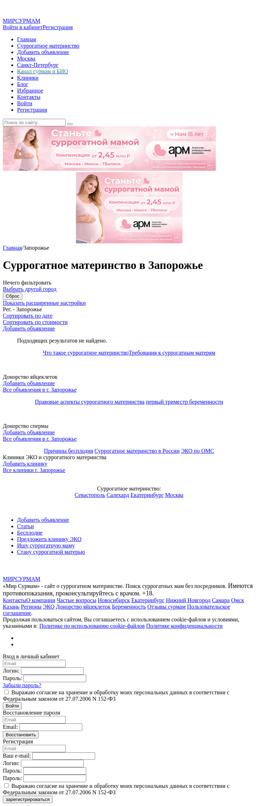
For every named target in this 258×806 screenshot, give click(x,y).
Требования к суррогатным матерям (172, 353)
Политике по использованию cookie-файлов (92, 626)
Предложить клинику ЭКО (49, 539)
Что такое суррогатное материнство (85, 353)
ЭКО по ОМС (197, 451)
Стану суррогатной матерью (51, 552)
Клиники (28, 78)
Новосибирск (114, 600)
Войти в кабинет (23, 27)
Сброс (13, 296)
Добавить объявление (43, 52)
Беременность (129, 607)
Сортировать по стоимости (35, 322)
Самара (221, 600)
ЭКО (48, 607)
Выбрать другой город (29, 289)
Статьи (25, 526)
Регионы (31, 607)
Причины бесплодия (68, 451)
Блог (22, 84)
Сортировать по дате (28, 316)
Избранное (30, 91)
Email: (10, 727)
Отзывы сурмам (166, 607)
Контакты (28, 97)
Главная (26, 39)
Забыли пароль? (22, 685)
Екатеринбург (147, 495)
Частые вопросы (77, 600)
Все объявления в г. (40, 390)
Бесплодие (30, 533)
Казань (11, 607)
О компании (40, 600)
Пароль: (12, 678)
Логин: (11, 671)
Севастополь (90, 495)
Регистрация (58, 27)
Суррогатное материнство (48, 46)
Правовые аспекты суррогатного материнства (89, 402)
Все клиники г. (34, 470)
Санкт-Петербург (38, 65)
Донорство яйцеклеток (83, 607)
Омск (237, 600)
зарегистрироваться (28, 799)
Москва (26, 58)
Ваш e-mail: (17, 756)
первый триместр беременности (184, 402)
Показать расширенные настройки (44, 303)
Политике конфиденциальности (184, 626)
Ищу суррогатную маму (46, 545)
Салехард (117, 495)
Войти (24, 103)
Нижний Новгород (188, 600)
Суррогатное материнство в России (137, 451)
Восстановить (21, 734)
